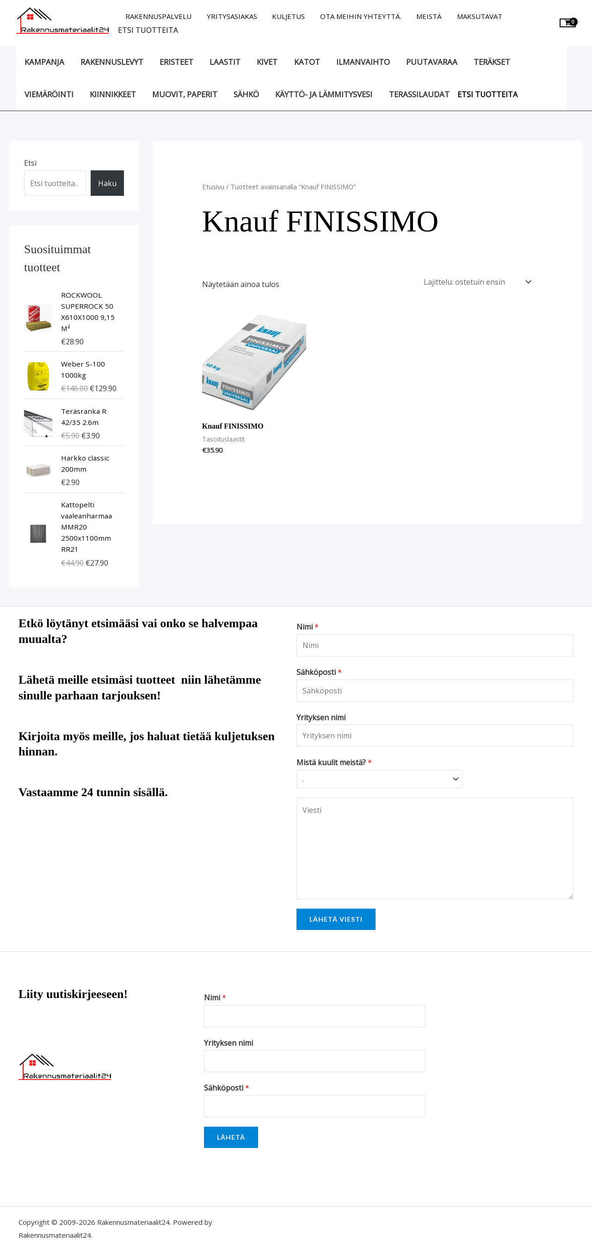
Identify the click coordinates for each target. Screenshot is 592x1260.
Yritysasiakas (230, 16)
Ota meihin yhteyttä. (356, 16)
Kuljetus (285, 16)
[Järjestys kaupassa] (475, 280)
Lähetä (231, 1135)
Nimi (307, 627)
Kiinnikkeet (111, 94)
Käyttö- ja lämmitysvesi (320, 94)
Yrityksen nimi (320, 717)
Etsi (30, 163)
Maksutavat (473, 16)
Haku (107, 183)
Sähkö (244, 94)
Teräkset (486, 61)
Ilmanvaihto (358, 61)
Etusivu (213, 186)
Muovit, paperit (183, 94)
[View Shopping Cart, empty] (568, 23)
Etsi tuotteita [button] (148, 30)
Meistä (424, 16)
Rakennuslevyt (110, 61)
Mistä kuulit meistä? (334, 762)
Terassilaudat (415, 94)
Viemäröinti (48, 94)
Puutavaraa (426, 61)
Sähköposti (319, 672)
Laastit (222, 61)
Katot (303, 61)
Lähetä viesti (336, 917)
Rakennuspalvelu (158, 16)
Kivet (263, 61)
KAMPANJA (44, 61)
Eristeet (174, 61)
